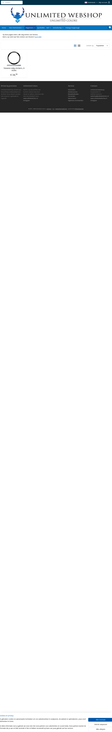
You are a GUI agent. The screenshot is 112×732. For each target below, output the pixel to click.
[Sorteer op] (101, 45)
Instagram (26, 100)
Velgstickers (30, 28)
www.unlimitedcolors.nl (30, 98)
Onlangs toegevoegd (72, 28)
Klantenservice (72, 92)
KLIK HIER (38, 37)
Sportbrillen (41, 28)
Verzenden (71, 96)
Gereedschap (58, 28)
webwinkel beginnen (61, 109)
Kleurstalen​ (71, 90)
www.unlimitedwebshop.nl (99, 98)
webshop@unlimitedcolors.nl (100, 96)
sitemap (49, 109)
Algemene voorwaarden (75, 100)
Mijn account (104, 2)
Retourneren (72, 98)
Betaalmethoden (73, 94)
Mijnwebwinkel (79, 109)
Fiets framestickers (16, 28)
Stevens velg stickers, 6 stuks (14, 69)
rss (53, 109)
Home (4, 28)
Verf (48, 28)
